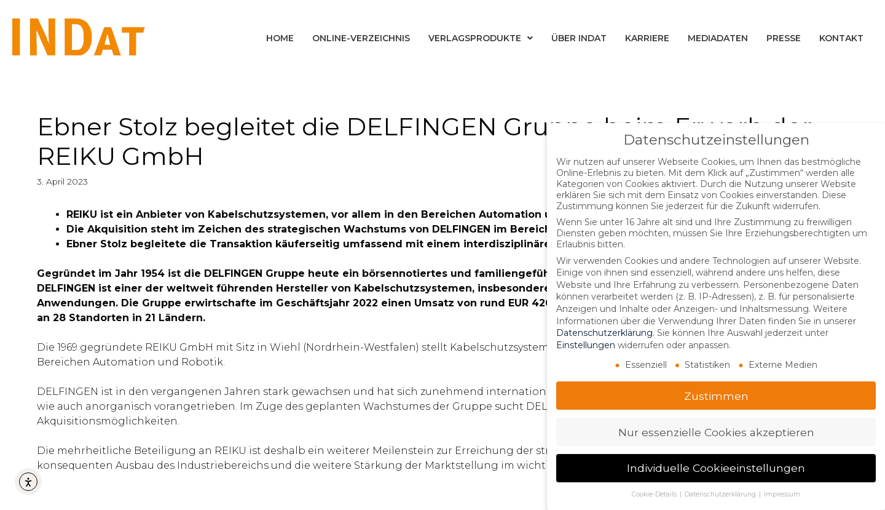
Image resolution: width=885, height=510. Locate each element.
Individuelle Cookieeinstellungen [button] (716, 467)
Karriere (647, 38)
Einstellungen (585, 344)
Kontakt (841, 38)
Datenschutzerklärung (604, 332)
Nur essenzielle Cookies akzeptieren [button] (716, 431)
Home (280, 38)
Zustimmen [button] (716, 395)
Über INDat (579, 38)
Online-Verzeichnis (361, 38)
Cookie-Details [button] (655, 494)
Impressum (782, 494)
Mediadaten (718, 38)
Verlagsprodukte (480, 38)
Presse (783, 38)
